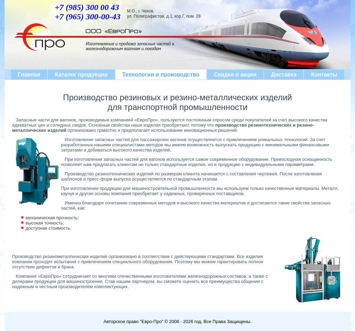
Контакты (324, 74)
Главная (29, 74)
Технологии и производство (161, 74)
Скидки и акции (235, 74)
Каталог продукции (81, 74)
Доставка (284, 74)
